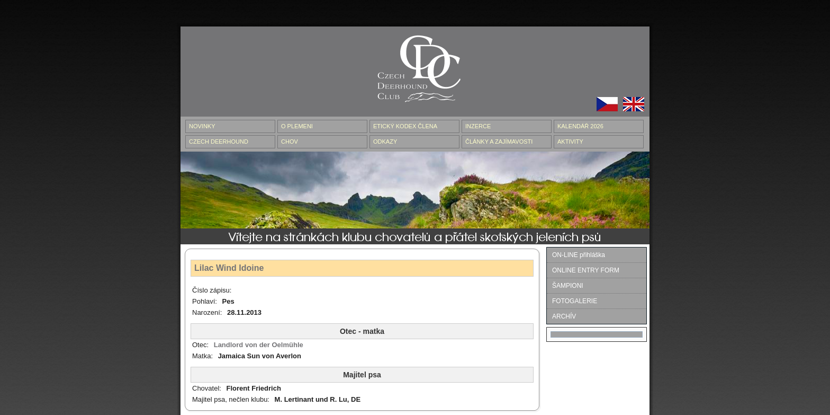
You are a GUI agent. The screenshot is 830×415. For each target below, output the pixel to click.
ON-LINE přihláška (578, 255)
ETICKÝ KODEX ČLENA (405, 126)
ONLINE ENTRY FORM (585, 270)
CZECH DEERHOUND (218, 141)
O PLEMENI (297, 126)
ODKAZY (385, 141)
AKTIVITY (570, 141)
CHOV (289, 141)
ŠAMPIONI (567, 285)
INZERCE (478, 126)
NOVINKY (202, 126)
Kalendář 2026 (580, 126)
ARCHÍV (564, 316)
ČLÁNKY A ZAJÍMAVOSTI (499, 141)
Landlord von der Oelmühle (258, 345)
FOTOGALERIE (574, 301)
